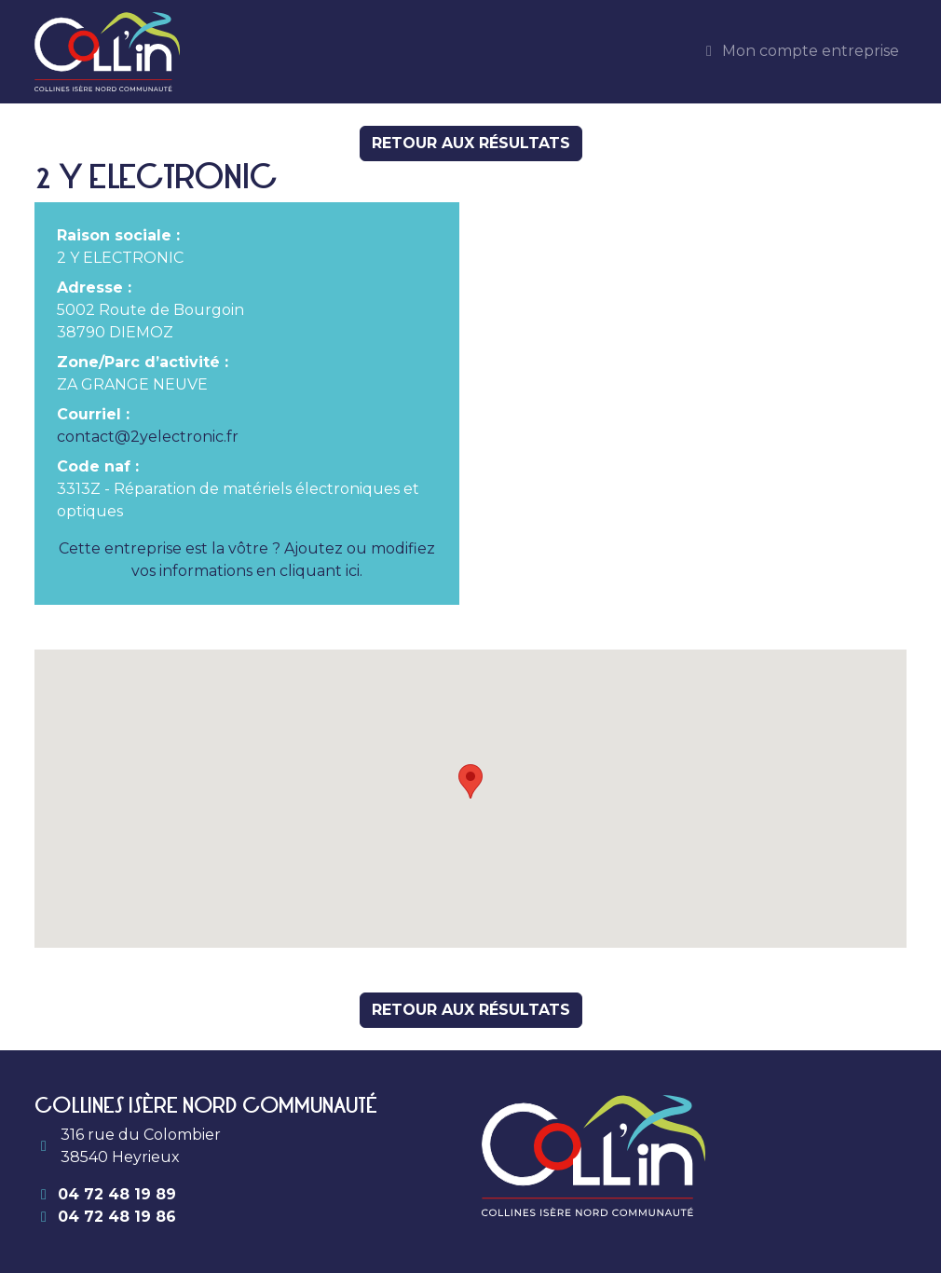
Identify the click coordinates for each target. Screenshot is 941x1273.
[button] (470, 781)
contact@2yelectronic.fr (148, 436)
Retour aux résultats (471, 143)
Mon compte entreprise (799, 51)
